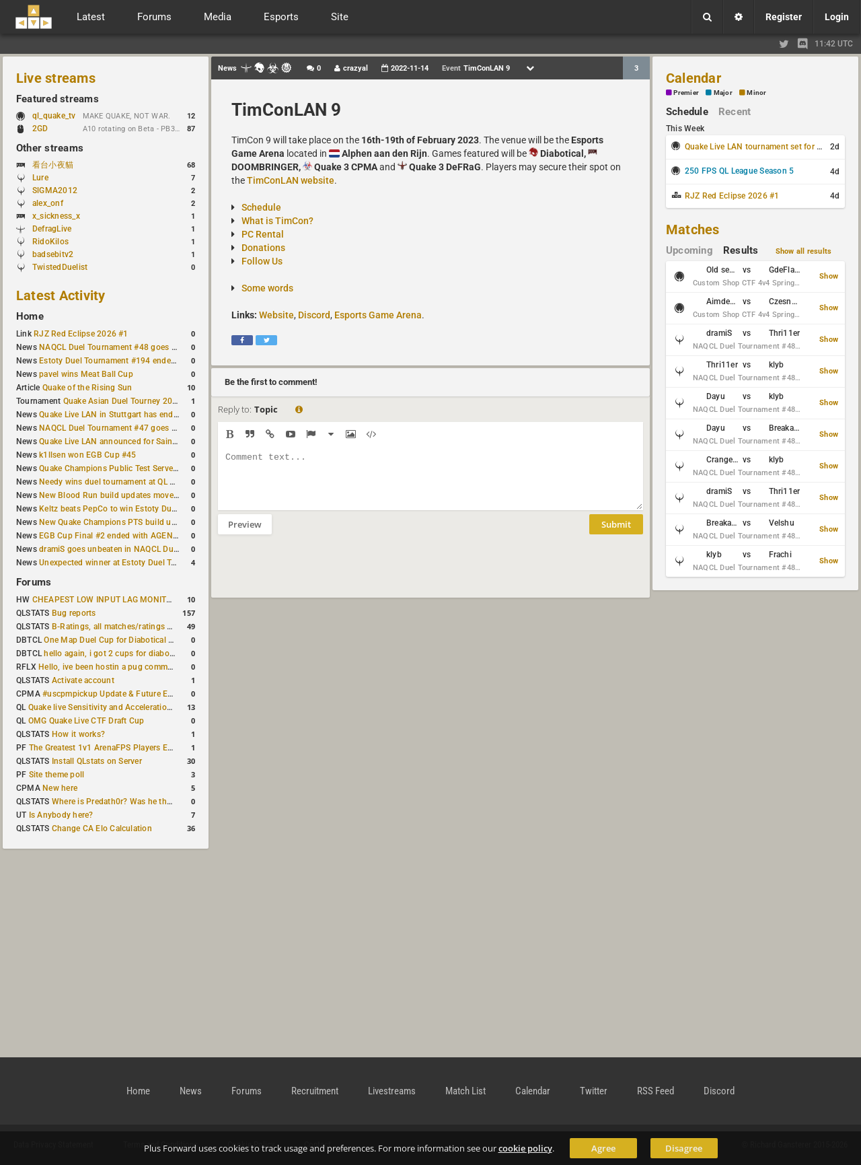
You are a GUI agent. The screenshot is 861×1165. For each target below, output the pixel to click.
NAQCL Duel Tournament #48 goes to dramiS (123, 347)
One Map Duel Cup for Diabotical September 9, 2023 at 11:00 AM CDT (174, 640)
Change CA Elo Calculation (102, 828)
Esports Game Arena (378, 315)
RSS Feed (655, 1091)
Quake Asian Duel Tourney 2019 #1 (128, 401)
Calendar (693, 78)
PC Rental (262, 234)
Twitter (593, 1091)
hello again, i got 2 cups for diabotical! (115, 653)
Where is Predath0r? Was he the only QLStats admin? (151, 801)
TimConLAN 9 (286, 110)
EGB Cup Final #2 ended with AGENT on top (121, 535)
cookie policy (525, 1148)
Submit (616, 534)
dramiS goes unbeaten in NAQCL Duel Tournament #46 (141, 549)
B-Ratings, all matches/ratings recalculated (132, 626)
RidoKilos (50, 241)
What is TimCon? (277, 220)
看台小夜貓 (52, 165)
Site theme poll (57, 774)
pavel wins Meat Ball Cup (86, 374)
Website (276, 315)
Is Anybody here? (61, 815)
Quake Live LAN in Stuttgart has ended (110, 414)
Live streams (56, 78)
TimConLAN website (290, 180)
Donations (263, 247)
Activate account (83, 680)
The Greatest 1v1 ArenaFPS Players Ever (104, 747)
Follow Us (262, 261)
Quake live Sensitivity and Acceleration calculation (121, 707)
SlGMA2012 (54, 190)
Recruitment (314, 1091)
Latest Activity (61, 295)
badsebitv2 (52, 254)
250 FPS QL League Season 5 (739, 171)
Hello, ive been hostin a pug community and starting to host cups (160, 667)
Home (30, 316)
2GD (40, 128)
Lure (40, 177)
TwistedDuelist (59, 267)
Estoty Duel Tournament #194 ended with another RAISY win (152, 360)
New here (59, 788)
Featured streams (57, 99)
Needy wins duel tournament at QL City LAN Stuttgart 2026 (149, 482)
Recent (734, 112)
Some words (267, 288)
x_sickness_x (56, 216)
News (191, 1091)
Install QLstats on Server (97, 761)
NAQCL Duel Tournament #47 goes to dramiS (123, 428)
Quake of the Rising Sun (87, 387)
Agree (603, 1148)
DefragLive (51, 229)
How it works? (78, 734)
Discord (314, 315)
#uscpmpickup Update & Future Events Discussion (136, 694)
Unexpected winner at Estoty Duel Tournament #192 (136, 562)
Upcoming (689, 250)
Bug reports (74, 613)
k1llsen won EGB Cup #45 (88, 455)
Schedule (261, 207)
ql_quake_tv (54, 115)
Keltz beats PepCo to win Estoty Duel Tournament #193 (142, 509)
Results (741, 250)
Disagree (683, 1148)
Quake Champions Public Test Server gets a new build (139, 468)
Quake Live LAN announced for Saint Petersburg (129, 441)
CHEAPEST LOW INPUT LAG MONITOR (105, 599)
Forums (33, 582)
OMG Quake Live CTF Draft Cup (86, 721)
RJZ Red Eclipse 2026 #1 (81, 334)
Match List (465, 1091)
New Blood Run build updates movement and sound (136, 495)
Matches (693, 229)
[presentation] (320, 575)
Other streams (49, 148)
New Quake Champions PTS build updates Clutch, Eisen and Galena (165, 522)
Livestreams (392, 1091)
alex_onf (47, 203)
